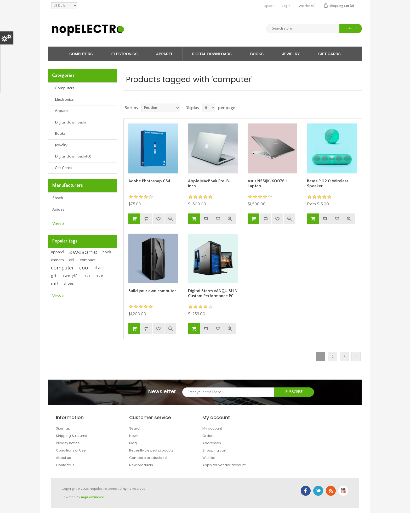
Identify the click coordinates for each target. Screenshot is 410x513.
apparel (57, 252)
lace (87, 276)
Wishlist (208, 457)
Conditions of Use (71, 450)
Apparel (164, 54)
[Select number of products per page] (208, 108)
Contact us (65, 465)
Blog (133, 443)
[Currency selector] (64, 5)
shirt (54, 283)
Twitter (318, 491)
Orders (208, 435)
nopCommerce (92, 497)
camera (57, 260)
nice (99, 275)
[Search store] (303, 28)
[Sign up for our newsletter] (228, 392)
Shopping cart (214, 450)
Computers (81, 54)
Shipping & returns (71, 435)
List (357, 108)
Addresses (211, 443)
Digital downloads (212, 54)
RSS (331, 491)
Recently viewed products (151, 450)
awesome (83, 252)
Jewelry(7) (69, 276)
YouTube (343, 491)
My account (212, 428)
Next (356, 356)
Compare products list (148, 457)
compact (87, 260)
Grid (348, 108)
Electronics (124, 54)
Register (268, 6)
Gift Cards (329, 54)
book (106, 252)
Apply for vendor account (224, 465)
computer (62, 268)
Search (135, 428)
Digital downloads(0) (73, 156)
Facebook (306, 491)
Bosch (57, 198)
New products (141, 465)
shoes (69, 283)
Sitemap (63, 428)
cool (84, 268)
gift (53, 276)
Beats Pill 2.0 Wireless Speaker (327, 183)
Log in (286, 6)
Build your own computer (152, 291)
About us (63, 457)
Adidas (58, 209)
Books (257, 54)
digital (99, 268)
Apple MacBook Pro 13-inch (209, 183)
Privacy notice (68, 443)
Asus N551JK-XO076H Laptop (267, 183)
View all (59, 223)
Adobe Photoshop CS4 (149, 181)
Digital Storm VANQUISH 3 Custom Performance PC (212, 293)
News (134, 435)
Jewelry (291, 54)
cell (72, 260)
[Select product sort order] (160, 108)
